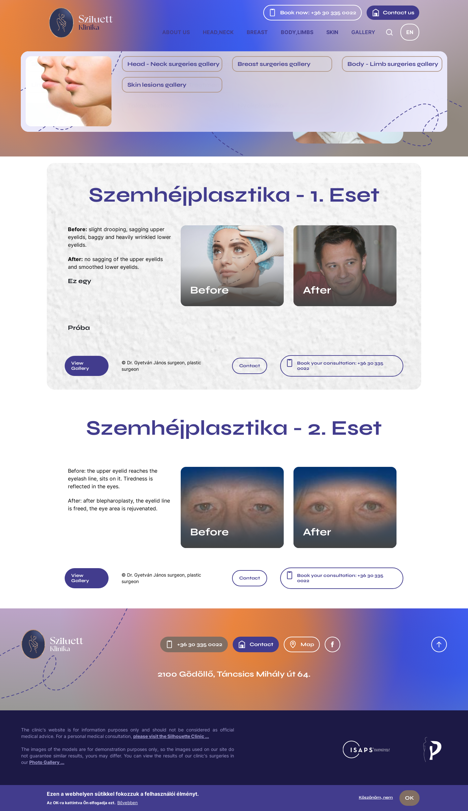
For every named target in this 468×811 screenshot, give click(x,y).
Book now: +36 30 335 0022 (312, 13)
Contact (249, 365)
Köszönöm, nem (376, 797)
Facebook (332, 644)
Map (301, 644)
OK (409, 798)
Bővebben (127, 802)
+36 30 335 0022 (193, 644)
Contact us (393, 13)
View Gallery (80, 365)
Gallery (363, 32)
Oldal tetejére (439, 644)
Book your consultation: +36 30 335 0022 (340, 365)
